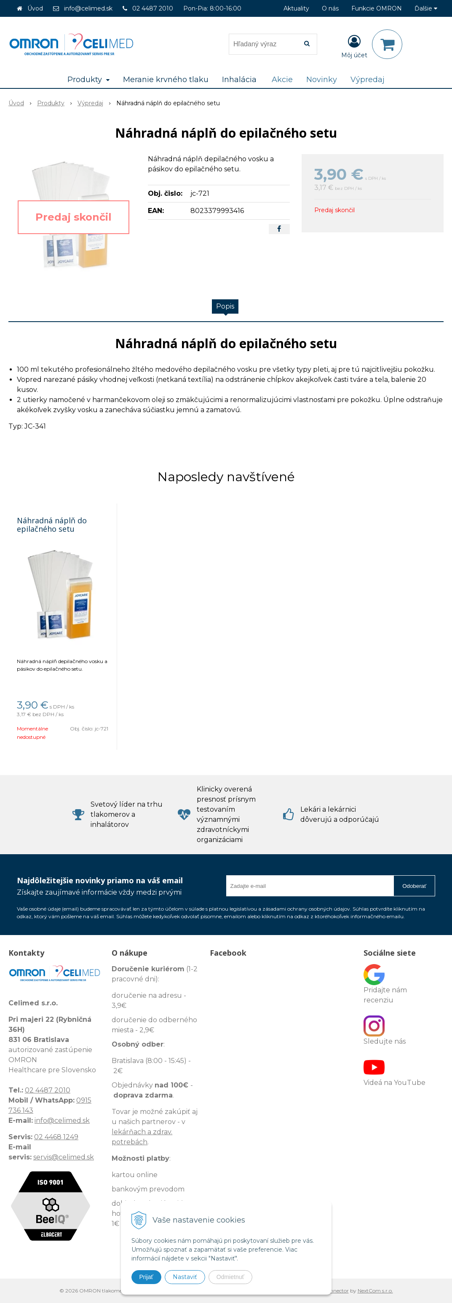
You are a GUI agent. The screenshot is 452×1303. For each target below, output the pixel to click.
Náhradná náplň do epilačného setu (52, 524)
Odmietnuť (230, 1277)
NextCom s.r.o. (375, 1290)
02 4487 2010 (152, 8)
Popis (225, 306)
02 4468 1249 (56, 1137)
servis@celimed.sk (63, 1157)
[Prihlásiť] (354, 46)
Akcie (282, 79)
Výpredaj (367, 79)
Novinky (321, 79)
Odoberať (414, 886)
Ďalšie (426, 8)
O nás (330, 8)
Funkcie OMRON (376, 8)
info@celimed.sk (88, 8)
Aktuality (296, 8)
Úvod (35, 8)
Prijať (146, 1277)
